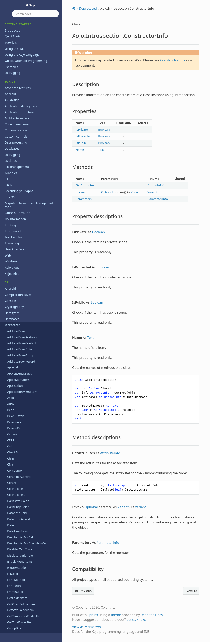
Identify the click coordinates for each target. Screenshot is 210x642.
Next (191, 591)
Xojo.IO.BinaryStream (22, 310)
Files (8, 395)
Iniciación (11, 603)
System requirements (19, 557)
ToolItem (13, 33)
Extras (9, 563)
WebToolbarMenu (19, 136)
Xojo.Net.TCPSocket (20, 365)
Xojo (32, 5)
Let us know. (136, 619)
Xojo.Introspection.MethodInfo (28, 292)
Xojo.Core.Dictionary (21, 178)
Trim (10, 51)
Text (7, 468)
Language (11, 420)
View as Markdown (86, 627)
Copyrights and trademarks (23, 624)
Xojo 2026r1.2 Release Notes (24, 535)
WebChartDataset (19, 93)
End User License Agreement (25, 630)
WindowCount (17, 166)
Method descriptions (23, 268)
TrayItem (13, 45)
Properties (17, 251)
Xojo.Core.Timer (18, 209)
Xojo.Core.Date (17, 172)
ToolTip (12, 39)
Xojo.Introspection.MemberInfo (29, 286)
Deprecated (88, 8)
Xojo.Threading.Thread (22, 383)
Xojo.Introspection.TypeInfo (26, 304)
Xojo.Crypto (15, 215)
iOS (7, 414)
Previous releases (17, 520)
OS (7, 450)
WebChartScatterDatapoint (26, 106)
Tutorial (10, 609)
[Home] (73, 8)
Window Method (18, 160)
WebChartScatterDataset (24, 112)
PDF (7, 456)
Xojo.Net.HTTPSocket (21, 359)
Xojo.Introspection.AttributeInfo (29, 233)
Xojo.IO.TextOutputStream (25, 335)
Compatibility (19, 274)
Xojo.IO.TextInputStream (24, 329)
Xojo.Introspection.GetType (26, 280)
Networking (13, 444)
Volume (12, 75)
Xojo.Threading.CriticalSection (27, 371)
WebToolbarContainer (22, 124)
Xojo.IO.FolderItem (20, 317)
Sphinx (93, 615)
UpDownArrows (18, 63)
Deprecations (14, 507)
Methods (16, 257)
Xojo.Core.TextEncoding (23, 203)
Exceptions (12, 389)
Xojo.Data (14, 221)
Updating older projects (21, 569)
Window (12, 154)
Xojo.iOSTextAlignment (23, 353)
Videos (9, 576)
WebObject (14, 118)
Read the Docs (152, 615)
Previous (83, 591)
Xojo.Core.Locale (18, 184)
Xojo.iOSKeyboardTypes (23, 341)
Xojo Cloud (12, 492)
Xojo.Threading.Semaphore (26, 377)
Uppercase (14, 69)
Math (8, 432)
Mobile (9, 438)
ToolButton (14, 27)
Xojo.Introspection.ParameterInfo (30, 298)
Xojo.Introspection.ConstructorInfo (31, 239)
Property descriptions (24, 262)
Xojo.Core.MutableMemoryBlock (29, 197)
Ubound (12, 57)
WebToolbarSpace (19, 148)
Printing (10, 462)
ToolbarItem (15, 21)
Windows (11, 486)
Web (8, 480)
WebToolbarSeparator (22, 142)
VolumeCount (16, 81)
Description (18, 245)
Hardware (11, 407)
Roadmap (11, 551)
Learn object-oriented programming (30, 513)
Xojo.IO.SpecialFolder (22, 322)
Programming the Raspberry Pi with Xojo (29, 527)
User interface (14, 474)
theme (116, 615)
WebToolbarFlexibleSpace (24, 130)
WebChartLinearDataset (23, 100)
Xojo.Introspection (20, 227)
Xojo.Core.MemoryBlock (23, 190)
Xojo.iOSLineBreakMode (23, 347)
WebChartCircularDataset (24, 87)
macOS (10, 426)
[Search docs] (35, 13)
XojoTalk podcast (16, 581)
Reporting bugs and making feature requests (29, 543)
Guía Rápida (13, 597)
